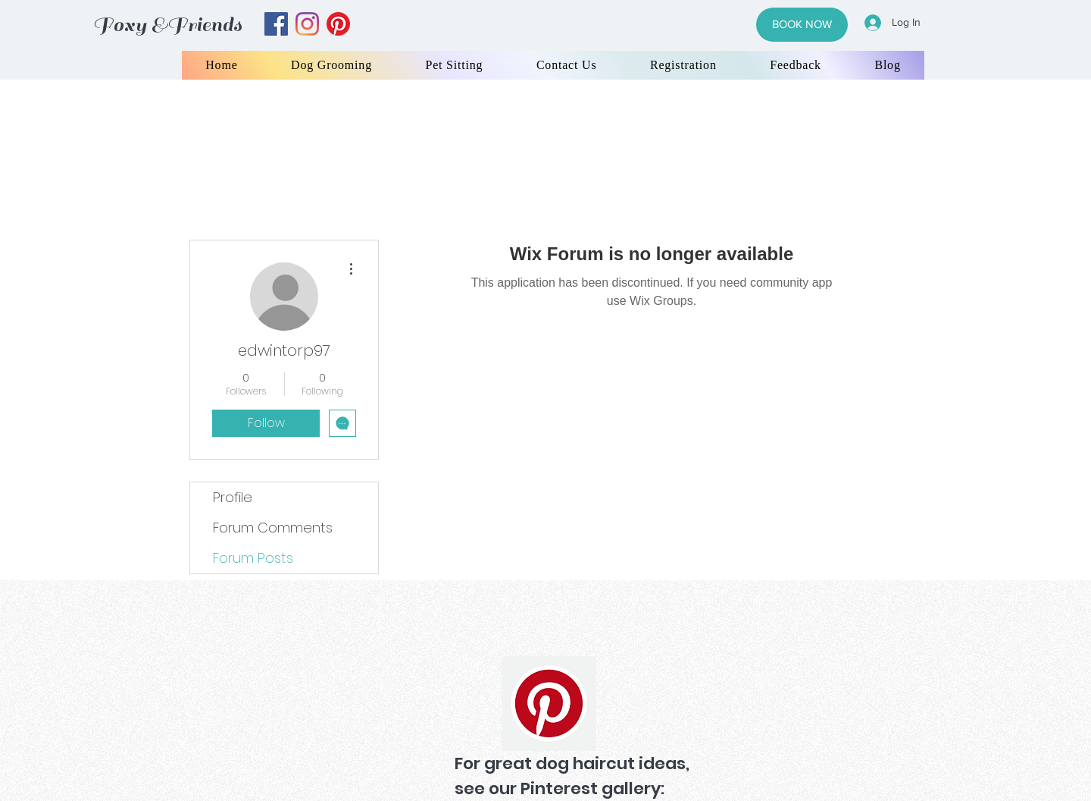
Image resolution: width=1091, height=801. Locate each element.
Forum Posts (253, 557)
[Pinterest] (549, 703)
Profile (232, 497)
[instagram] (307, 24)
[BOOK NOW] (802, 25)
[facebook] (276, 24)
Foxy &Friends (167, 24)
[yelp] (338, 24)
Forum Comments (273, 527)
